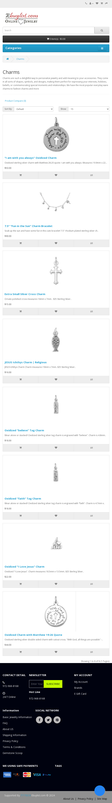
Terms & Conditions (14, 747)
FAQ (5, 723)
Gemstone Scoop (13, 753)
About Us (68, 798)
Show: (63, 108)
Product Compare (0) (15, 100)
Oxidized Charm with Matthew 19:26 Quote (33, 634)
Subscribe (53, 684)
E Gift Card (80, 693)
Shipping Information (14, 735)
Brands (78, 687)
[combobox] (48, 30)
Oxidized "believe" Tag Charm (24, 430)
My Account (81, 681)
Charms (20, 58)
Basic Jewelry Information (17, 717)
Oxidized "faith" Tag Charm (23, 498)
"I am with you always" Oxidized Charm (31, 157)
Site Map (102, 798)
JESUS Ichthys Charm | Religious (26, 362)
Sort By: (8, 108)
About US (8, 729)
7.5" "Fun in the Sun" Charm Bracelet (28, 226)
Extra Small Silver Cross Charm (25, 294)
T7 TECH (26, 795)
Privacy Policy (10, 741)
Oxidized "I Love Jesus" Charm (24, 566)
